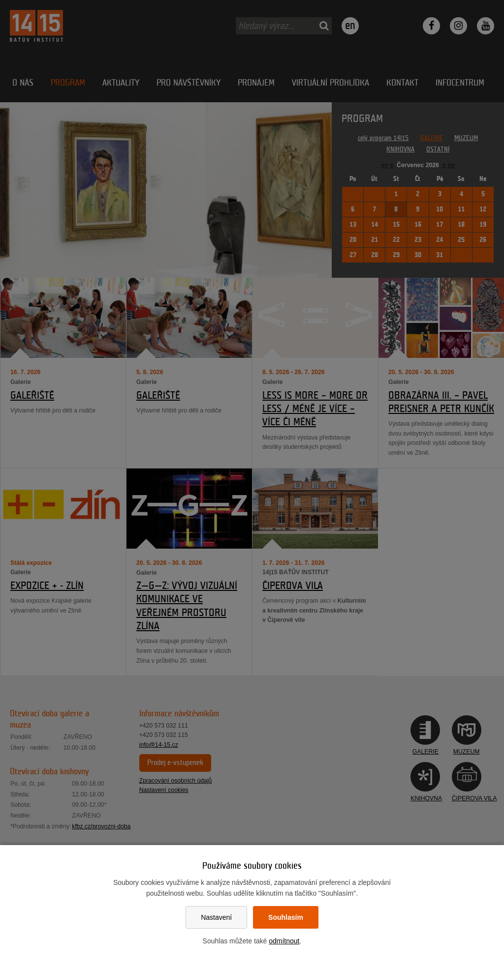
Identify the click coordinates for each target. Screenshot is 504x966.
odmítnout (284, 941)
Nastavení (216, 917)
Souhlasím (285, 917)
